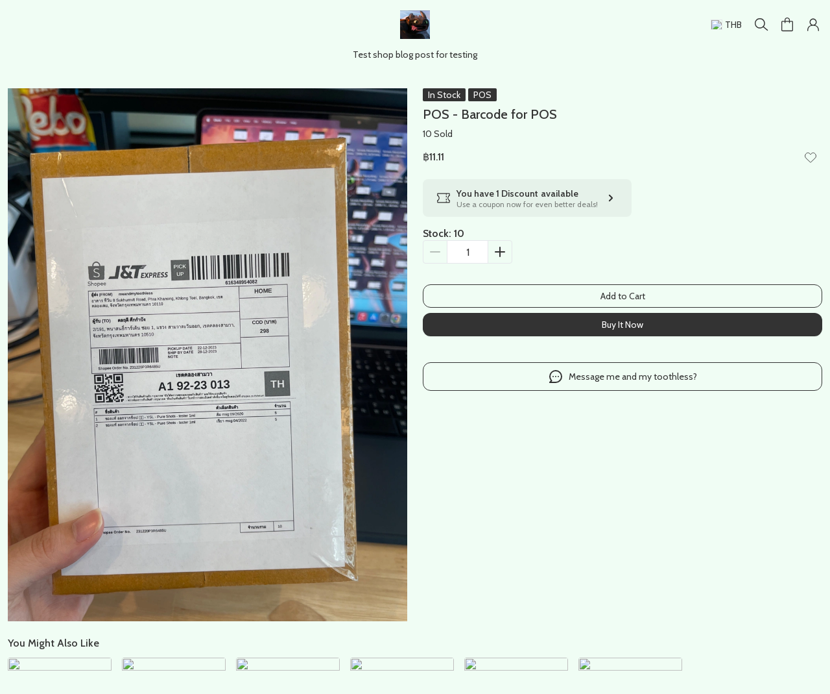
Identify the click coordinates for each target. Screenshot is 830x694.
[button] (813, 24)
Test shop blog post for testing (415, 54)
